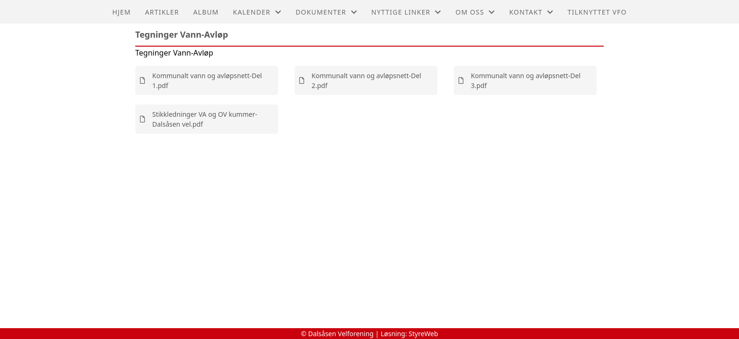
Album (206, 12)
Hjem (121, 12)
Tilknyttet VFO (597, 12)
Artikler (162, 12)
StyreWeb (423, 333)
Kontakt (531, 12)
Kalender (257, 12)
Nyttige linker (406, 12)
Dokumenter (326, 12)
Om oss (475, 12)
